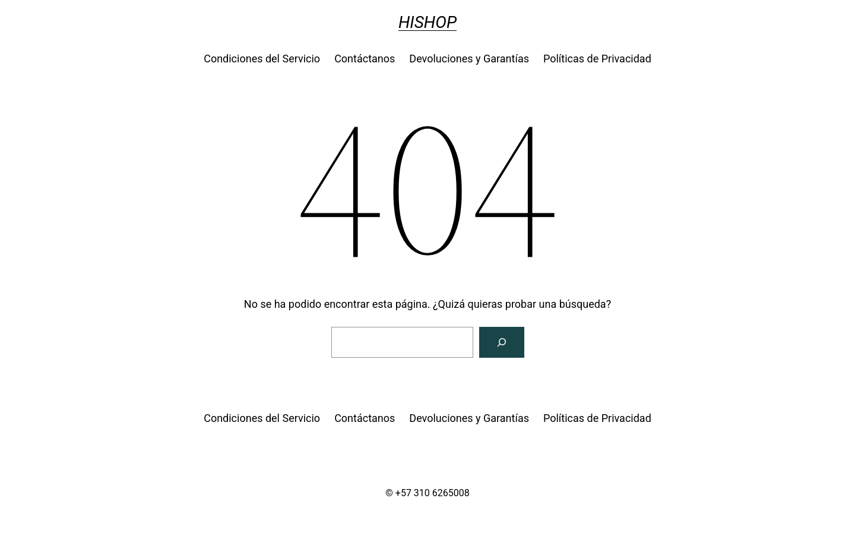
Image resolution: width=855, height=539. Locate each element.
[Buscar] (501, 342)
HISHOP (427, 22)
